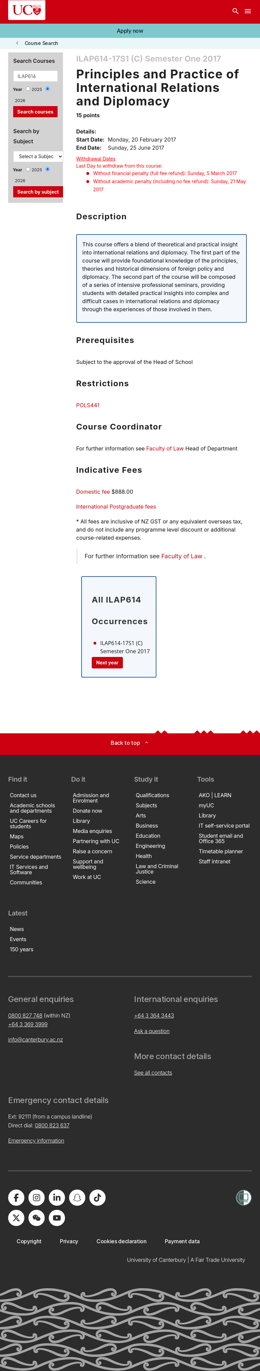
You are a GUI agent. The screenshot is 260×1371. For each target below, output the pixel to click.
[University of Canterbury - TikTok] (97, 1198)
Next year (107, 662)
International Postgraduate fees (116, 506)
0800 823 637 (52, 1125)
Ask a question (152, 1031)
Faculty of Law (165, 448)
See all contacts (153, 1072)
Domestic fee (93, 491)
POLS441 (88, 405)
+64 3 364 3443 (154, 1015)
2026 (20, 100)
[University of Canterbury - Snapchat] (77, 1198)
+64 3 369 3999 (27, 1024)
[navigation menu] (248, 12)
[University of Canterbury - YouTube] (57, 1218)
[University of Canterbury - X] (16, 1218)
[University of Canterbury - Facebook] (16, 1198)
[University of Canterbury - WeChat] (36, 1218)
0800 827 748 (25, 1015)
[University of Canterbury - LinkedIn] (57, 1198)
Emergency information (36, 1140)
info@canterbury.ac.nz (35, 1039)
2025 (37, 89)
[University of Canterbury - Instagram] (36, 1198)
